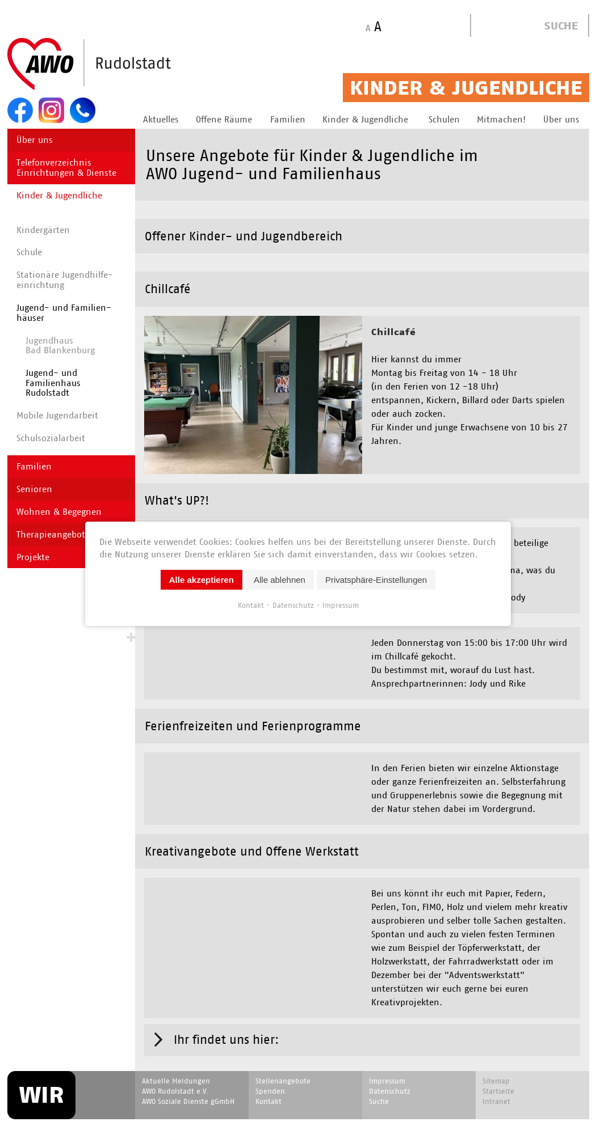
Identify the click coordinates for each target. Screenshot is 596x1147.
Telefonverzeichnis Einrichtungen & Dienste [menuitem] (66, 167)
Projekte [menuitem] (32, 557)
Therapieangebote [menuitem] (53, 534)
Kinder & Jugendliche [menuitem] (365, 119)
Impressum (340, 604)
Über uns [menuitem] (34, 139)
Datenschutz (293, 604)
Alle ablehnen (279, 579)
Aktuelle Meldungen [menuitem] (176, 1063)
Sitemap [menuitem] (496, 1063)
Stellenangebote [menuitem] (282, 1063)
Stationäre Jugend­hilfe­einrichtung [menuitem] (64, 279)
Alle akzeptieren (201, 579)
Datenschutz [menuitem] (389, 1073)
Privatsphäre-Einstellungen (376, 579)
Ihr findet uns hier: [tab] (226, 1022)
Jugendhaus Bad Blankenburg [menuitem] (60, 345)
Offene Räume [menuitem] (224, 119)
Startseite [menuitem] (498, 1073)
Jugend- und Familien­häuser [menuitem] (63, 312)
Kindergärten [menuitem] (43, 230)
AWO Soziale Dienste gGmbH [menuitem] (188, 1084)
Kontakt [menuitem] (268, 1084)
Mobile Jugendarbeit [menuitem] (57, 415)
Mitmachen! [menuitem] (501, 119)
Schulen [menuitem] (444, 119)
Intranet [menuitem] (496, 1084)
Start (116, 64)
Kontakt (251, 604)
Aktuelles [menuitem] (161, 119)
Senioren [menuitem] (34, 489)
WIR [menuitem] (41, 1077)
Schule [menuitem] (29, 252)
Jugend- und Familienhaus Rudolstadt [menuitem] (53, 382)
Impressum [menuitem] (387, 1063)
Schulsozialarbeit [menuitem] (50, 438)
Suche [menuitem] (379, 1084)
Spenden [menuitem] (270, 1073)
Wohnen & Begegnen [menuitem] (59, 511)
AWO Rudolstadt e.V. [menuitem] (175, 1073)
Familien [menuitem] (287, 119)
